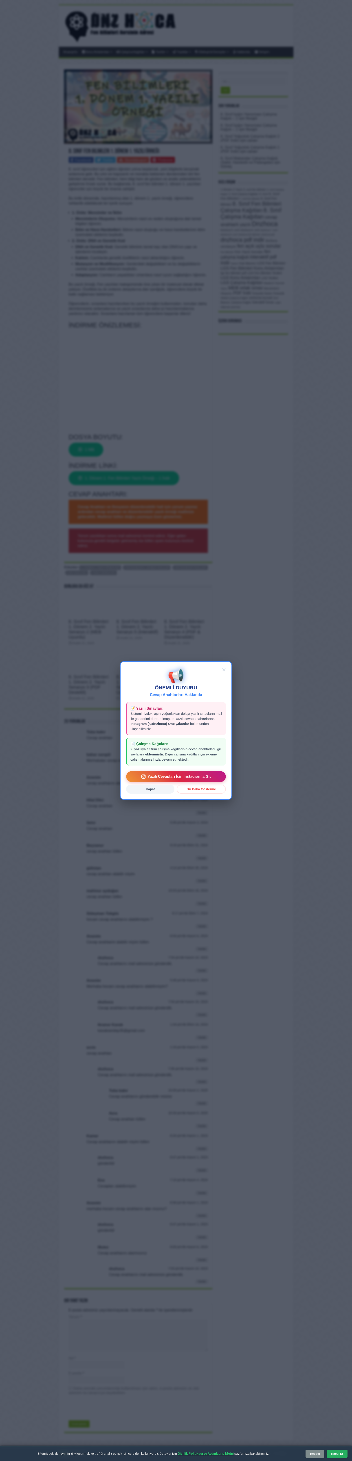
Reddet (315, 1453)
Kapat (150, 789)
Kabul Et (337, 1453)
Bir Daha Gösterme (201, 789)
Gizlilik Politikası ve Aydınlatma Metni (206, 1453)
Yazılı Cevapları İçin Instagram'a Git (176, 776)
